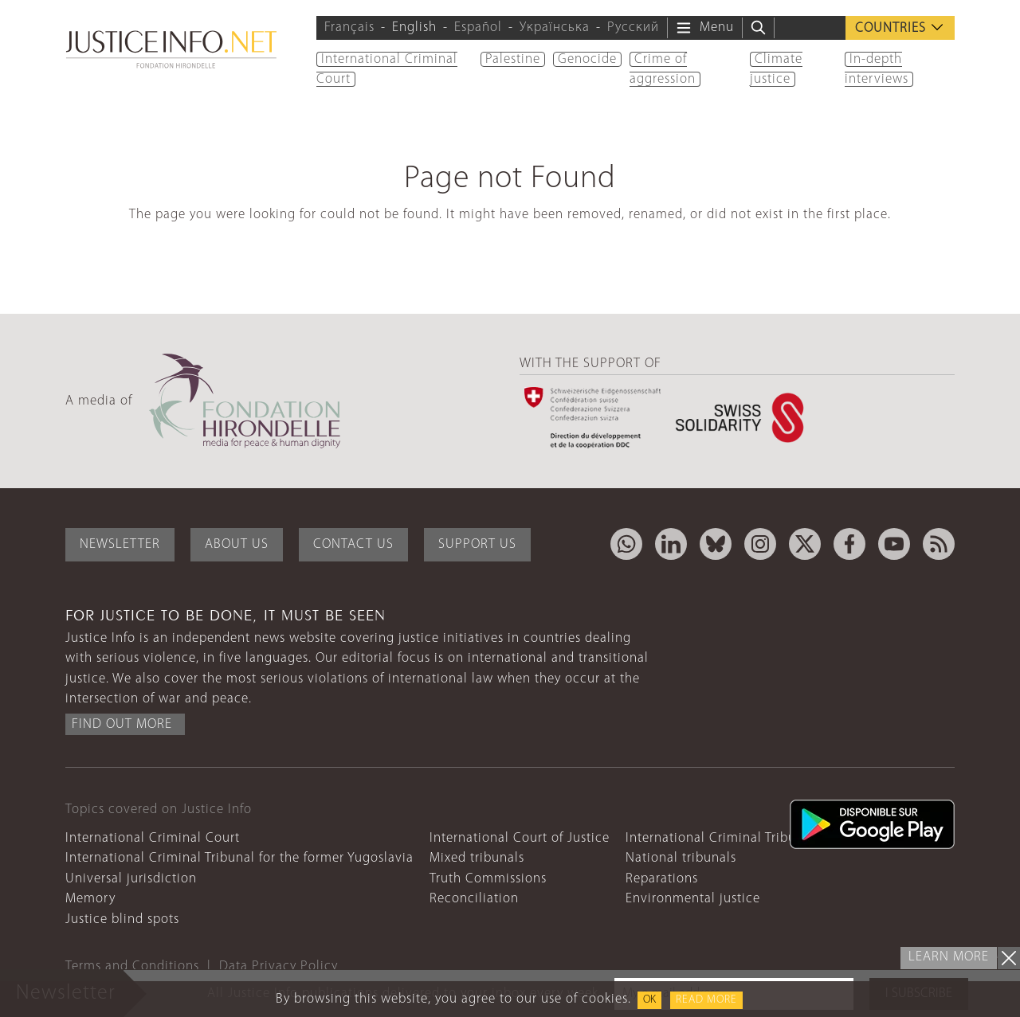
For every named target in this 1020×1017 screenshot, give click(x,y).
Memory (90, 899)
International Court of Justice (520, 838)
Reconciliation (474, 899)
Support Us (477, 544)
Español (478, 27)
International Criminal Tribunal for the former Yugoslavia (239, 858)
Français (349, 27)
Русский (633, 27)
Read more (706, 1000)
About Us (237, 544)
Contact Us (353, 544)
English (414, 27)
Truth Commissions (488, 879)
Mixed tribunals (477, 858)
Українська (555, 27)
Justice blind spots (122, 919)
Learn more (948, 957)
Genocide (587, 59)
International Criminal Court (152, 838)
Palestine (512, 59)
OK (649, 1000)
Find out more (122, 724)
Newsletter (120, 544)
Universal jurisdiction (131, 879)
